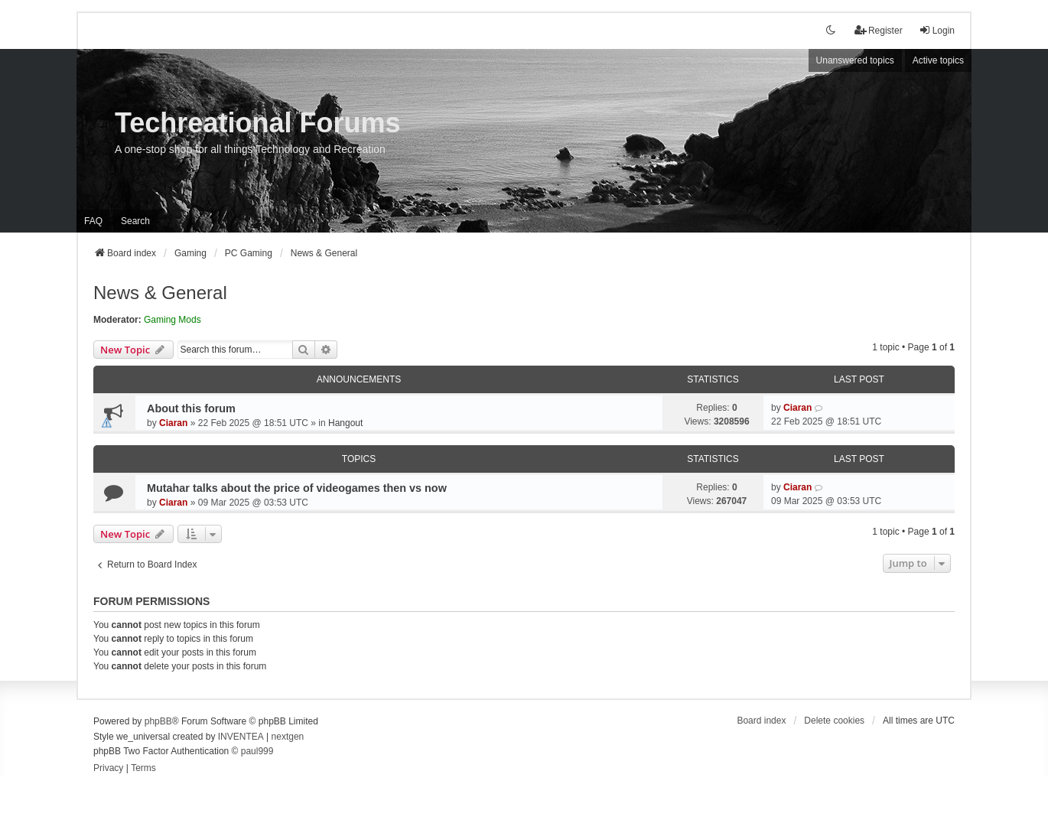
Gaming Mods (172, 319)
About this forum (191, 408)
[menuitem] (108, 768)
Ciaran (173, 423)
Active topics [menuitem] (938, 60)
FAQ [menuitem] (93, 221)
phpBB (158, 721)
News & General (160, 292)
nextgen (288, 736)
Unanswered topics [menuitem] (855, 60)
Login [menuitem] (937, 30)
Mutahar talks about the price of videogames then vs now (297, 488)
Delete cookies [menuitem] (834, 720)
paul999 (257, 751)
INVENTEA (241, 736)
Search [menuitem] (135, 221)
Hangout (345, 423)
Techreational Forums (257, 122)
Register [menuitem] (878, 30)
